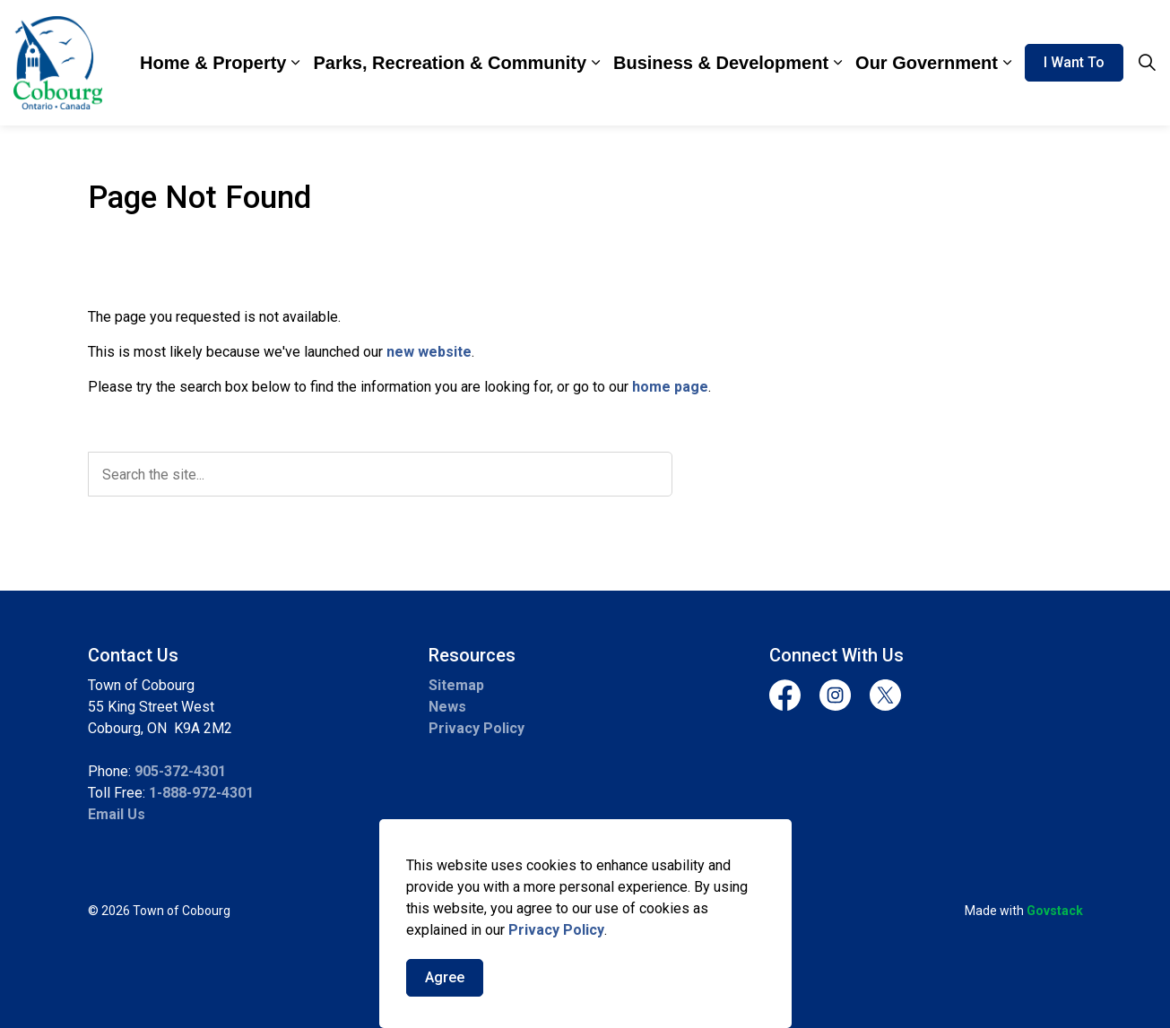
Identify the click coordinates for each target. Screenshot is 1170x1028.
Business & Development (720, 63)
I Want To (1074, 63)
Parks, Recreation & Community (449, 63)
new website (429, 351)
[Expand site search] (1147, 62)
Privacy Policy (556, 930)
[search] (380, 474)
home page (670, 386)
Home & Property (213, 63)
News (447, 706)
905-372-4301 (180, 771)
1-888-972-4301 (201, 792)
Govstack (1055, 910)
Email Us (116, 814)
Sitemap (456, 685)
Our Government (926, 63)
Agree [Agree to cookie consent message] (444, 979)
